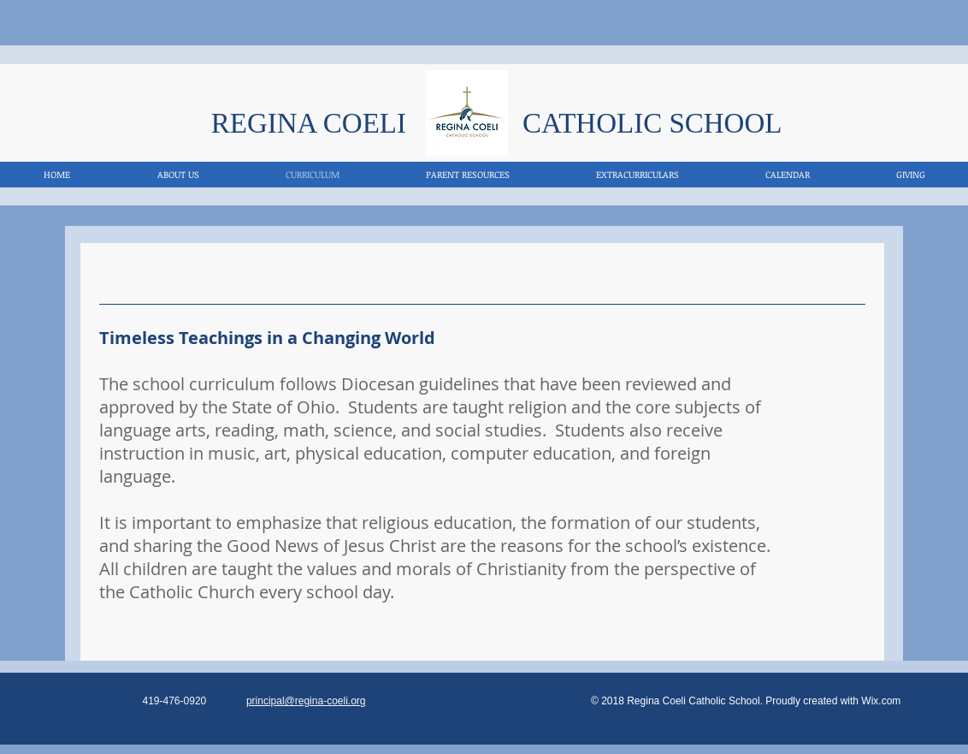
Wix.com (880, 701)
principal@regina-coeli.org (306, 701)
